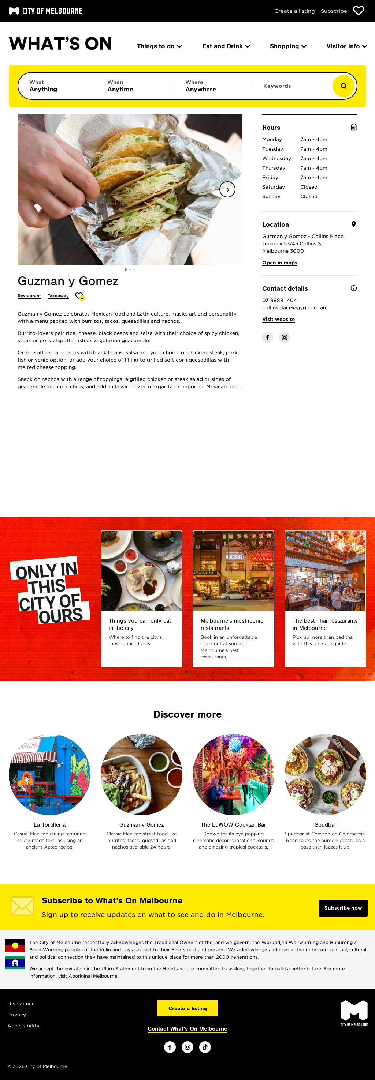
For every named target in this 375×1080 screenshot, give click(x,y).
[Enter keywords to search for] (291, 89)
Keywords (277, 86)
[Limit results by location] (213, 86)
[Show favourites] (358, 11)
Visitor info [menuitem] (346, 46)
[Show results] (343, 86)
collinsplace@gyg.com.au (294, 307)
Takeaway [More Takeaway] (58, 295)
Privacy (16, 1014)
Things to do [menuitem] (159, 46)
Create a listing (294, 11)
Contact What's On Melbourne (187, 1028)
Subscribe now (343, 908)
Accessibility (23, 1025)
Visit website (278, 319)
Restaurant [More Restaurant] (29, 295)
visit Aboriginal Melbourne (88, 976)
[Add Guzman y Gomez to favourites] (80, 296)
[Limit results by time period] (135, 86)
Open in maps (279, 262)
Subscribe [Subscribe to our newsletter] (334, 11)
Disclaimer (20, 1004)
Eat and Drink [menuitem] (225, 46)
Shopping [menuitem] (287, 46)
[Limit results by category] (57, 86)
